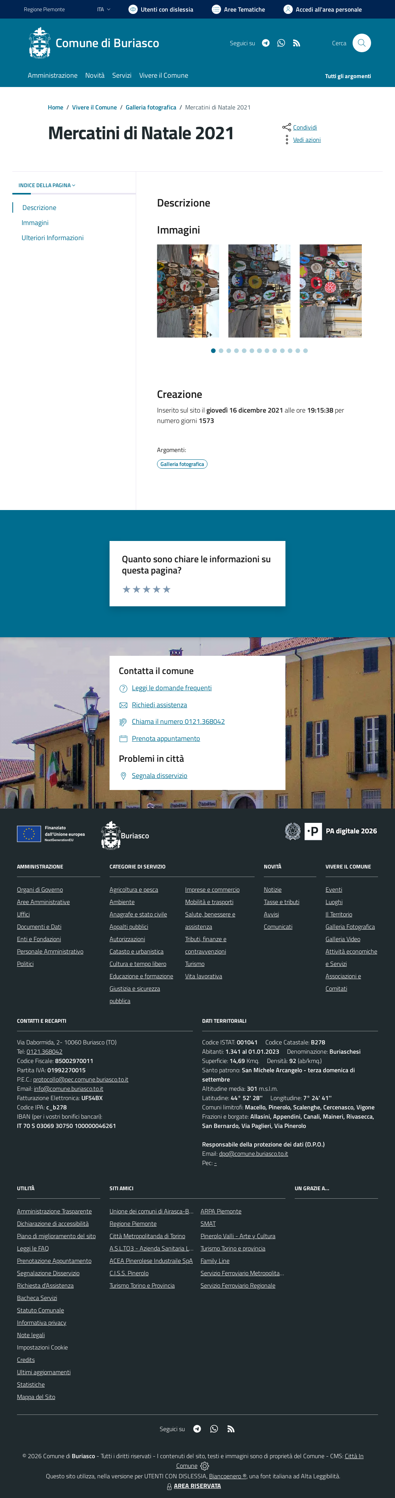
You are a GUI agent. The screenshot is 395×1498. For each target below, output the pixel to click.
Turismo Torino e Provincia (142, 1285)
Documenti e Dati (39, 926)
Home (55, 107)
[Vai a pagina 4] (236, 350)
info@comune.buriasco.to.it (68, 1088)
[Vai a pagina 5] (244, 350)
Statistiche (31, 1384)
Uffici (23, 914)
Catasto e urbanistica (137, 951)
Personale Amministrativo (50, 951)
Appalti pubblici (129, 926)
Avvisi (271, 914)
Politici (25, 963)
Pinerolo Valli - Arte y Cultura (238, 1235)
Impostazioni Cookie (42, 1347)
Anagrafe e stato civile (138, 914)
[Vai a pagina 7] (259, 350)
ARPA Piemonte (221, 1211)
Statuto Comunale (40, 1310)
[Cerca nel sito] (362, 43)
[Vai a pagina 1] (213, 350)
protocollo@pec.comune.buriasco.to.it (80, 1079)
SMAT (208, 1223)
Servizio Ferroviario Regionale (238, 1285)
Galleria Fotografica (350, 926)
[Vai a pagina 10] (282, 350)
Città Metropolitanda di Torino (147, 1235)
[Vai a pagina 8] (267, 350)
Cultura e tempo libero (138, 963)
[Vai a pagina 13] (305, 350)
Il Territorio (339, 914)
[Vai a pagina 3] (228, 350)
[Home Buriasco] (96, 43)
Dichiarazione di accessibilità (53, 1223)
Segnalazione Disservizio (48, 1273)
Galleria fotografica (151, 107)
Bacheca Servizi (37, 1297)
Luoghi (334, 901)
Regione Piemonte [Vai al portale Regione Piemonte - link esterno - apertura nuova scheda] (44, 9)
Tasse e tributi (281, 901)
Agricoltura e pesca (134, 889)
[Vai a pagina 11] (290, 350)
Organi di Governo (40, 889)
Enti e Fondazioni (39, 939)
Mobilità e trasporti (209, 901)
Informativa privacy (41, 1322)
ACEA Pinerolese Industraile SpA (151, 1260)
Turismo (194, 963)
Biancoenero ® (227, 1476)
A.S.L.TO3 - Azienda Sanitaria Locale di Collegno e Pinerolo (184, 1248)
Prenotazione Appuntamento (54, 1260)
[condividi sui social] (299, 127)
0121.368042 (44, 1051)
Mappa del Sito (36, 1396)
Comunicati (278, 926)
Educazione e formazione (141, 976)
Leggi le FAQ (33, 1248)
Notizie (273, 889)
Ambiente (122, 901)
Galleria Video (343, 939)
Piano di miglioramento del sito (56, 1235)
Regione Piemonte (133, 1223)
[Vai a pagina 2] (221, 350)
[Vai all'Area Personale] (322, 9)
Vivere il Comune (94, 107)
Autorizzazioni (127, 939)
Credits (26, 1359)
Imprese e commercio (212, 889)
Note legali (31, 1334)
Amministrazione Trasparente (54, 1211)
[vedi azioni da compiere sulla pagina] (300, 139)
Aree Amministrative (43, 901)
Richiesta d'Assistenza (45, 1285)
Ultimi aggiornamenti (44, 1372)
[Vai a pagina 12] (297, 350)
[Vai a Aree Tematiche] (238, 9)
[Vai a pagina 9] (274, 350)
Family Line (215, 1260)
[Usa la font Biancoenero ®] (161, 9)
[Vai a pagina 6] (252, 350)
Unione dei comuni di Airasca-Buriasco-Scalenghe (173, 1211)
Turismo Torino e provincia (233, 1248)
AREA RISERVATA (193, 1485)
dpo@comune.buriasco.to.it (253, 1153)
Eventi (334, 889)
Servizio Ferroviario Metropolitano (243, 1273)
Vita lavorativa (203, 976)
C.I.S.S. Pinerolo (129, 1273)
